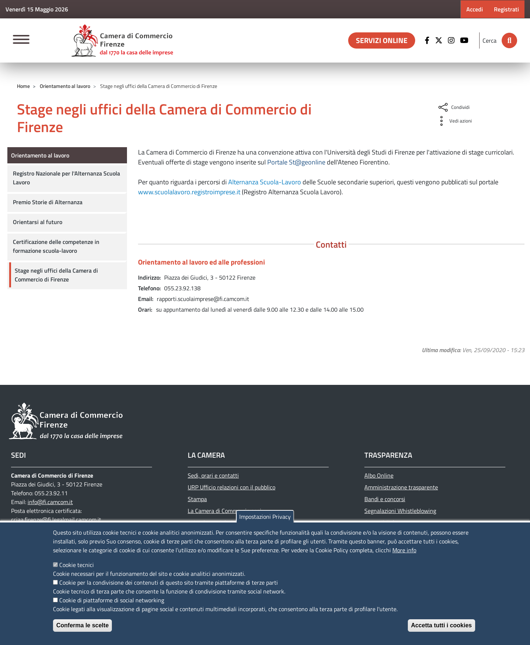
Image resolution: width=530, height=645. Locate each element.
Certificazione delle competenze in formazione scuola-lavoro (56, 246)
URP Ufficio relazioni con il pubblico (231, 487)
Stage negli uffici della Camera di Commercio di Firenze (56, 275)
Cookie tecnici (76, 564)
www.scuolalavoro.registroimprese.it (189, 192)
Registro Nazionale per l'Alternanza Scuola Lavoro (66, 178)
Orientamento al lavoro (65, 86)
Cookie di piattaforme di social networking (111, 600)
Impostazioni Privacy (265, 516)
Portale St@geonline (296, 162)
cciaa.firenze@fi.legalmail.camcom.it (56, 519)
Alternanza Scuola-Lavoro (264, 182)
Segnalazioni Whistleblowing (400, 510)
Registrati (506, 9)
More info (404, 550)
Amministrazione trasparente (401, 487)
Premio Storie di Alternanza (47, 202)
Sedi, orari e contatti (213, 475)
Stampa (197, 499)
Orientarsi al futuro (37, 221)
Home (23, 86)
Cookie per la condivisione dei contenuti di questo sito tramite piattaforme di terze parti (168, 582)
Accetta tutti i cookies (441, 625)
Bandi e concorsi (384, 499)
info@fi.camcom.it (50, 501)
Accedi (474, 9)
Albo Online (378, 475)
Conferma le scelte (82, 625)
